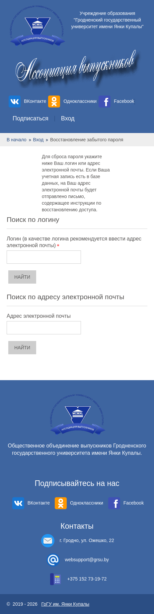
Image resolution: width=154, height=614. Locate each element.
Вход (68, 118)
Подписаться (30, 118)
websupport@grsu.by (87, 559)
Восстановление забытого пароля (86, 139)
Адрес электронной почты (39, 316)
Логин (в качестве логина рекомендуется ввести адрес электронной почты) (74, 242)
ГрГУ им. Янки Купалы (65, 604)
